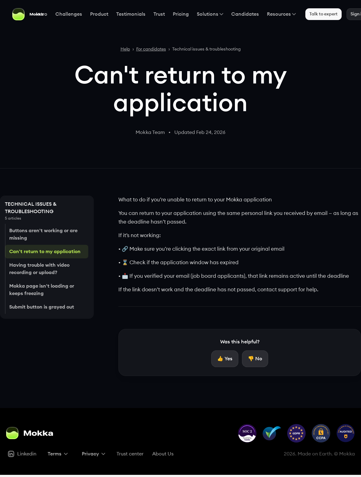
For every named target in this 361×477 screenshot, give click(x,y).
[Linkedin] (22, 456)
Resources (276, 14)
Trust (154, 14)
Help (125, 49)
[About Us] (163, 456)
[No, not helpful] (255, 359)
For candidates (151, 49)
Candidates (240, 14)
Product (94, 14)
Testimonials (126, 14)
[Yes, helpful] (224, 359)
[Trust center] (130, 456)
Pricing (176, 14)
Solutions (205, 14)
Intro (37, 14)
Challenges (64, 14)
